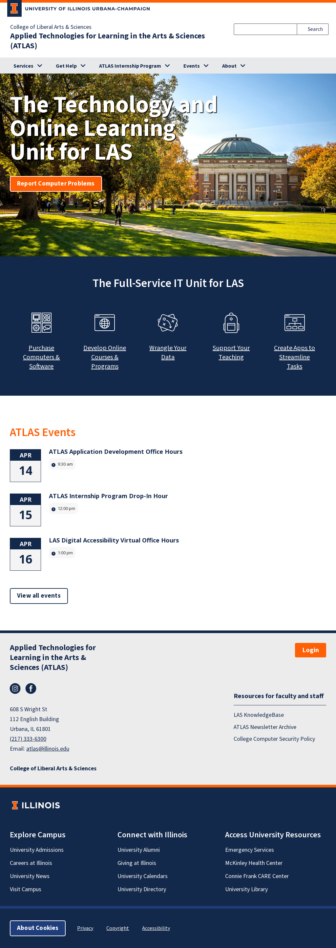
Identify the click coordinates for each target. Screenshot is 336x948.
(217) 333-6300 (28, 739)
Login (310, 650)
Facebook (31, 688)
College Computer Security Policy (274, 739)
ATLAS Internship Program (130, 66)
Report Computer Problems (56, 183)
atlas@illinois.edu (47, 749)
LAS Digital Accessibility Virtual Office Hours (114, 540)
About (229, 66)
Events (191, 66)
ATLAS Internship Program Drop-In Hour (108, 496)
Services (23, 66)
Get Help (66, 66)
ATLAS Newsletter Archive (265, 727)
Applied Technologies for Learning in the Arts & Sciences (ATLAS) (107, 41)
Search (315, 29)
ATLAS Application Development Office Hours (115, 451)
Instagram (15, 688)
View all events (39, 595)
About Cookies (37, 928)
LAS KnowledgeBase (259, 715)
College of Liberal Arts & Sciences (51, 27)
